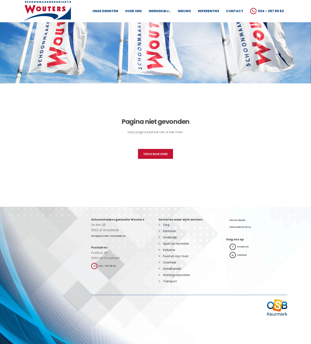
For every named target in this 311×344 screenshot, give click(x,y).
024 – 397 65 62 (103, 266)
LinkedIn (238, 255)
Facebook (239, 246)
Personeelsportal (240, 227)
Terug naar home (155, 154)
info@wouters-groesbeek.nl (108, 236)
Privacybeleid (238, 220)
